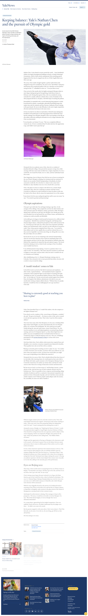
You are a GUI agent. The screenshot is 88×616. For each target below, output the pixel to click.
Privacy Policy (70, 605)
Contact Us (70, 601)
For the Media (71, 599)
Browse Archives (71, 596)
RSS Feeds (70, 598)
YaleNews (8, 6)
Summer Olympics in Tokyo (40, 340)
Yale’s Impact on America (15, 9)
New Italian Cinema (26, 9)
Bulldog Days (34, 9)
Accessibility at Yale (71, 603)
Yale (70, 612)
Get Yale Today (73, 588)
